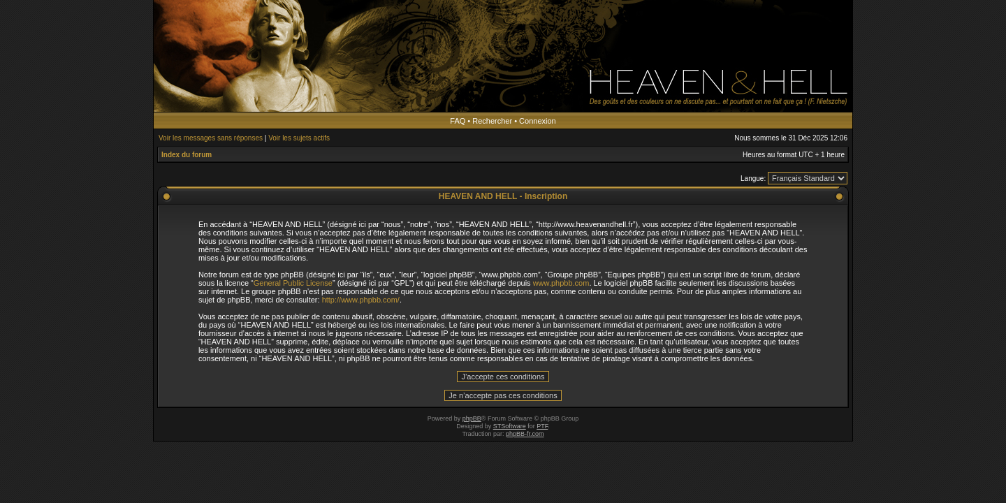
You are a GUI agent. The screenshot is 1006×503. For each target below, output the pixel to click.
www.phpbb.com (561, 283)
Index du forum (186, 155)
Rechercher (492, 121)
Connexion (537, 121)
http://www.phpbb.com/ (361, 300)
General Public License (293, 283)
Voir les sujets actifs (299, 138)
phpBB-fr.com (525, 433)
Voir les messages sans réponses (211, 138)
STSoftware (509, 426)
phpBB (471, 418)
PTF (542, 426)
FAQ (457, 121)
